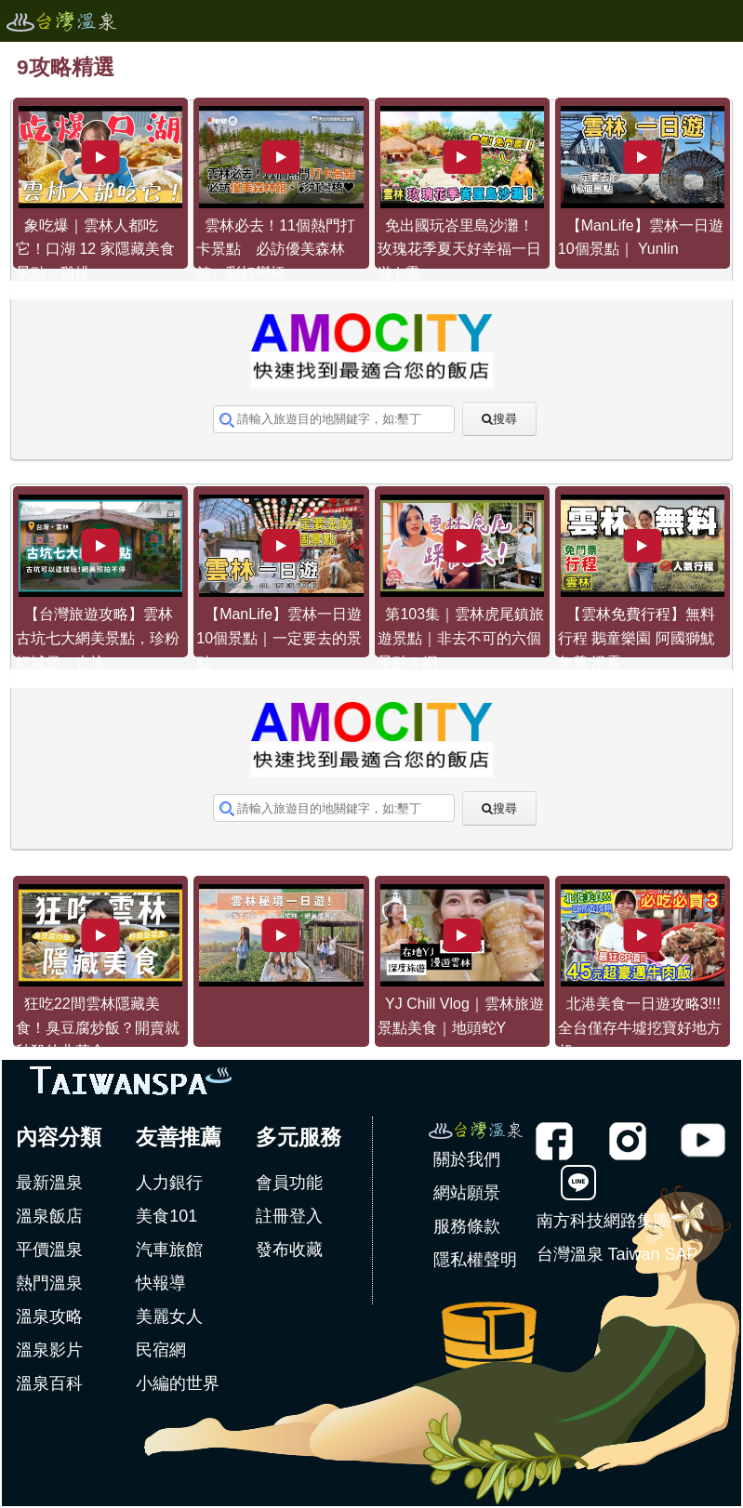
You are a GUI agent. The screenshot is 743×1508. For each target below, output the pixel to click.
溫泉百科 (49, 1383)
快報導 (161, 1283)
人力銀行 (169, 1182)
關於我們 (466, 1159)
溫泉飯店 (49, 1216)
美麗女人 (169, 1316)
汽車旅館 (169, 1249)
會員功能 (289, 1182)
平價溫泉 (49, 1249)
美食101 (166, 1216)
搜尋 (505, 419)
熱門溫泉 (49, 1283)
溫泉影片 (49, 1350)
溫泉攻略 (49, 1316)
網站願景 (466, 1193)
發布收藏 (289, 1249)
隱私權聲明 (475, 1259)
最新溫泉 (49, 1182)
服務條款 (466, 1226)
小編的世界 (177, 1383)
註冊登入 (289, 1216)
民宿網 (161, 1350)
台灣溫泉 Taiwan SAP (617, 1254)
